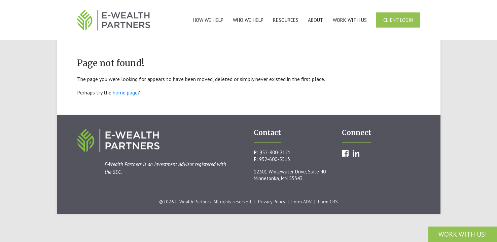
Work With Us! (462, 234)
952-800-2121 (274, 152)
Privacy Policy (271, 202)
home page (125, 92)
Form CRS (328, 202)
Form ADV (301, 202)
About (315, 20)
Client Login (398, 20)
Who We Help (248, 20)
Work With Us (350, 20)
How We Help (208, 20)
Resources (285, 20)
